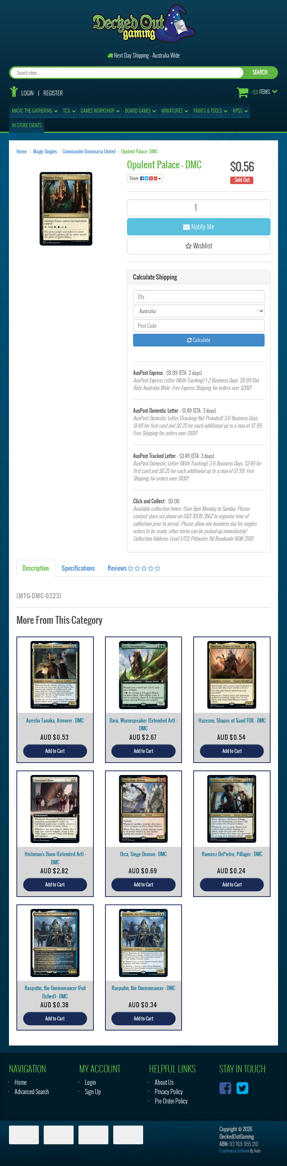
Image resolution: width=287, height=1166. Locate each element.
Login (27, 93)
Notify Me (198, 227)
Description (35, 568)
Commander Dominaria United (88, 151)
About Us (164, 1082)
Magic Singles (45, 151)
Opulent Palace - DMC (139, 151)
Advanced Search (32, 1091)
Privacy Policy (169, 1091)
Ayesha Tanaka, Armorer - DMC (55, 720)
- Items (253, 92)
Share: (145, 178)
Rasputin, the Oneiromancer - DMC (143, 988)
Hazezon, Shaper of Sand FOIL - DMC (232, 720)
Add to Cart (55, 751)
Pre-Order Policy (171, 1101)
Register (53, 93)
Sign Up (93, 1091)
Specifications (78, 568)
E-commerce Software (234, 1151)
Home (21, 151)
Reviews (134, 568)
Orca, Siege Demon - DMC (143, 854)
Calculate (198, 340)
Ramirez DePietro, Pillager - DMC (232, 854)
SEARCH (260, 72)
